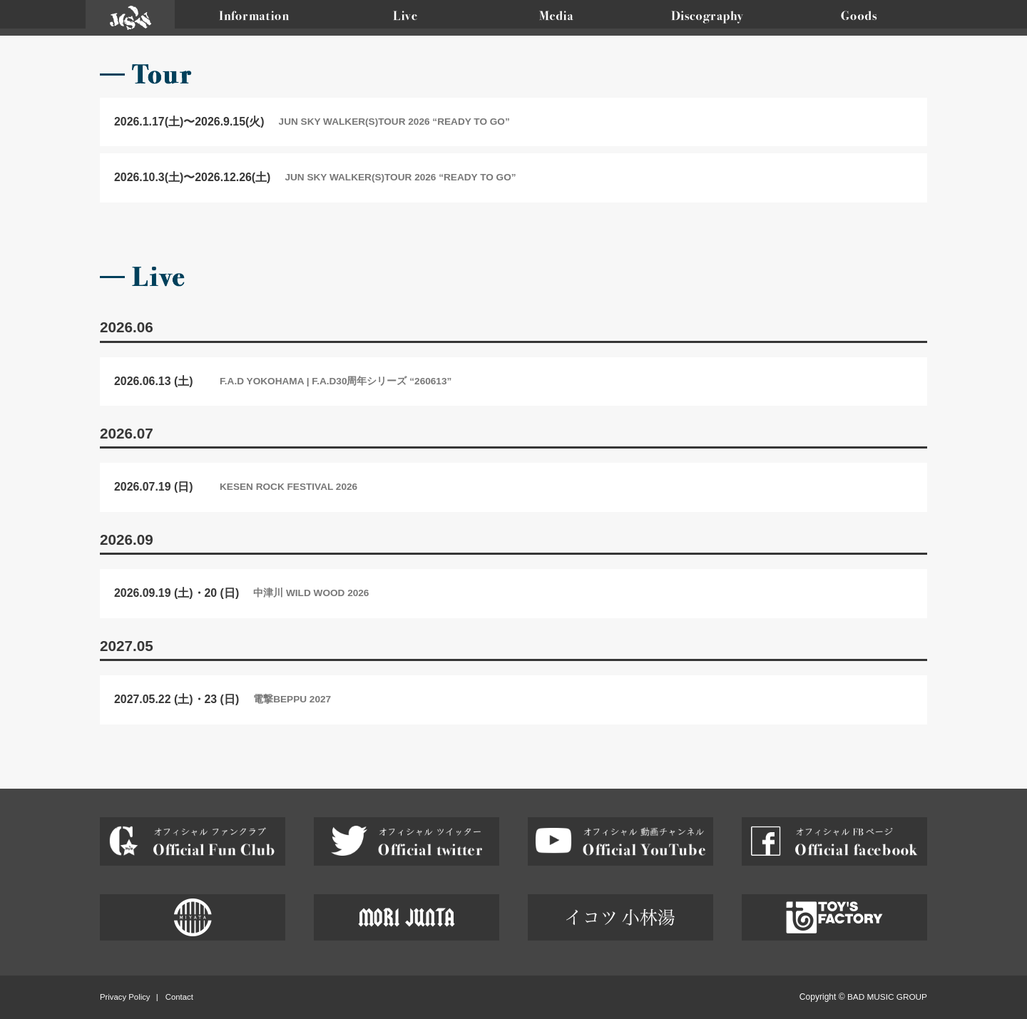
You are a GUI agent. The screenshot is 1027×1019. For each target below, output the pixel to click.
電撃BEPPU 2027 (292, 699)
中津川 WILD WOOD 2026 (311, 593)
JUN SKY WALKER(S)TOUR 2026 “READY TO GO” (394, 121)
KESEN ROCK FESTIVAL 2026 (288, 486)
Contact (179, 997)
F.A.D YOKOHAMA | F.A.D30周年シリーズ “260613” (335, 381)
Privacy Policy (125, 997)
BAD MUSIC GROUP (887, 997)
